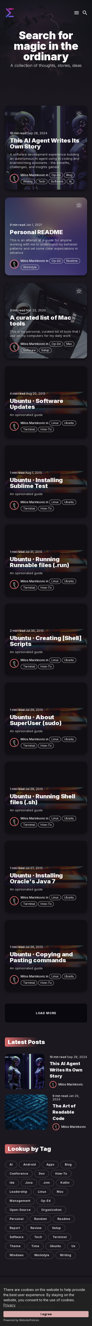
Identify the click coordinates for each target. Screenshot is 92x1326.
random (40, 1219)
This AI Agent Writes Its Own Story (66, 1069)
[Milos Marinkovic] (15, 178)
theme (15, 1246)
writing (28, 181)
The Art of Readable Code (64, 1112)
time (35, 1246)
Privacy (9, 1305)
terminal (29, 429)
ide (12, 1182)
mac (69, 344)
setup (45, 350)
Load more (46, 1013)
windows (17, 1255)
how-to (46, 429)
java (29, 1182)
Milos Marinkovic (33, 175)
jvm (46, 1182)
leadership (18, 1191)
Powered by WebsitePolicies (21, 1320)
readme (72, 261)
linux (55, 423)
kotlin (64, 1182)
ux (73, 1246)
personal (17, 1219)
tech (41, 181)
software (57, 181)
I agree (46, 1314)
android (29, 1164)
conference (19, 1173)
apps (50, 1164)
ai (70, 181)
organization (51, 1210)
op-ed (56, 175)
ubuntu (69, 423)
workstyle (30, 267)
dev (42, 1173)
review (35, 1228)
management (20, 1201)
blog (69, 175)
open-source (20, 1210)
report (15, 1228)
